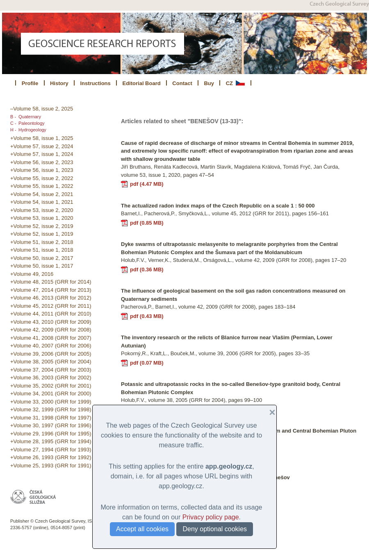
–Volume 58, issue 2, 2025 (41, 109)
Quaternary (29, 116)
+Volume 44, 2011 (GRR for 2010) (50, 314)
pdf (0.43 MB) (147, 316)
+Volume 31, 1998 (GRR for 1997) (50, 418)
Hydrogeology (32, 129)
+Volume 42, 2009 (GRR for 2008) (50, 330)
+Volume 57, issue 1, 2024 (41, 154)
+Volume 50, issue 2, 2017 (41, 258)
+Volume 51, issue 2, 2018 (41, 242)
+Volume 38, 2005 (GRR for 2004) (50, 362)
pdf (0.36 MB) (147, 269)
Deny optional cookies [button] (214, 528)
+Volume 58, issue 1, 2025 (41, 138)
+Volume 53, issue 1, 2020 (41, 218)
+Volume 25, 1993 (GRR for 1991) (50, 465)
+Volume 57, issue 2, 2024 (41, 146)
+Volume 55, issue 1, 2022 (41, 186)
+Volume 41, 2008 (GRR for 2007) (50, 338)
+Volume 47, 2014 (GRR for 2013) (50, 290)
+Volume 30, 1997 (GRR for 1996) (50, 425)
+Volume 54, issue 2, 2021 (41, 194)
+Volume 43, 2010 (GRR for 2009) (50, 322)
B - (13, 116)
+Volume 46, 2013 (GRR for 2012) (50, 298)
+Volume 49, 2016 (31, 274)
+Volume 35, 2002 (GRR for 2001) (50, 386)
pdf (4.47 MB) (147, 184)
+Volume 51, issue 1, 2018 (41, 250)
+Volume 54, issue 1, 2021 (41, 202)
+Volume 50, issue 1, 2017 (41, 266)
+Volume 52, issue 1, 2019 (41, 234)
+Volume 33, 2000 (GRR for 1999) (50, 402)
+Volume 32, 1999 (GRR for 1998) (50, 409)
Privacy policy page (210, 517)
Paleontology (31, 123)
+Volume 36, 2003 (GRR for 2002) (50, 377)
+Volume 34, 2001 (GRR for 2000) (50, 393)
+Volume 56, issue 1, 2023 (41, 170)
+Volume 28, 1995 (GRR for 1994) (50, 441)
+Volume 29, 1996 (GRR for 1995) (50, 434)
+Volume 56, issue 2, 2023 (41, 162)
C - (13, 123)
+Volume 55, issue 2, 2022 (41, 178)
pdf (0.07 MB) (147, 363)
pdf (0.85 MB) (147, 223)
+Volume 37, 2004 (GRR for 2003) (50, 370)
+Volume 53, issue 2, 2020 (41, 210)
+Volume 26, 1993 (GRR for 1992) (50, 457)
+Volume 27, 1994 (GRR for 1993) (50, 450)
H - (13, 129)
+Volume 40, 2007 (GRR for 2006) (50, 346)
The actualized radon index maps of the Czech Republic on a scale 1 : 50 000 (217, 206)
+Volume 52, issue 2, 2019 (41, 226)
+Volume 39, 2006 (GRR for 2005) (50, 354)
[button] (269, 412)
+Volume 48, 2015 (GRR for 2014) (50, 282)
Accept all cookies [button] (142, 528)
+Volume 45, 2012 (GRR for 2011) (50, 306)
